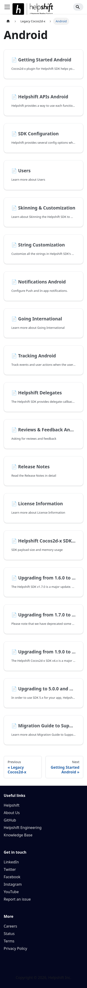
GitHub (10, 820)
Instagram (13, 884)
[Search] (78, 7)
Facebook (12, 876)
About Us (12, 812)
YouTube (11, 891)
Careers (10, 926)
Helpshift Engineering (23, 827)
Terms (9, 941)
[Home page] (8, 21)
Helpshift (11, 805)
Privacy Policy (15, 948)
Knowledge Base (18, 835)
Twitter (10, 869)
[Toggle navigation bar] (7, 6)
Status (9, 933)
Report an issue (17, 899)
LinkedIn (11, 862)
